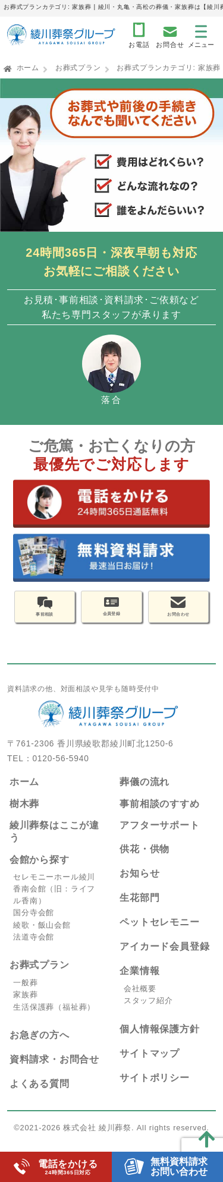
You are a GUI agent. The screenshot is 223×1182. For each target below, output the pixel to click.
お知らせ (139, 884)
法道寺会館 (33, 947)
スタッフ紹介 (148, 1011)
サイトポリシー (155, 1088)
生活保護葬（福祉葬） (54, 1017)
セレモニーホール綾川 (54, 886)
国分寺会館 (33, 923)
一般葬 (25, 993)
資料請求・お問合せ (54, 1069)
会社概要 (140, 999)
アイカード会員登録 (164, 957)
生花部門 (139, 908)
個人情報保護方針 (159, 1039)
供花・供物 (144, 860)
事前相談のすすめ (159, 814)
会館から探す (40, 870)
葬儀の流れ (144, 792)
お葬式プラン (78, 68)
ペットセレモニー (159, 933)
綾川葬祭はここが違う (54, 842)
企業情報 (139, 981)
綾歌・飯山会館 (42, 935)
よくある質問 (40, 1094)
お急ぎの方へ (40, 1045)
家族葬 (25, 1005)
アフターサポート (159, 836)
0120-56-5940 (60, 768)
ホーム (28, 68)
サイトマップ (150, 1063)
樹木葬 (24, 814)
